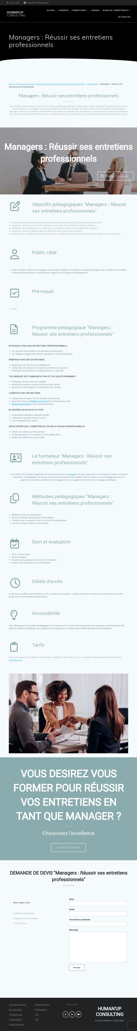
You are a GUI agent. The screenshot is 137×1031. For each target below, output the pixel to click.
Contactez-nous (16, 1014)
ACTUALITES (124, 17)
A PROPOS (63, 10)
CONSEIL (95, 10)
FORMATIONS (78, 10)
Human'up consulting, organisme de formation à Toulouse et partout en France (51, 84)
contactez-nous (15, 660)
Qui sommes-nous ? (17, 1004)
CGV (37, 1014)
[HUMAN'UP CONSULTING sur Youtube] (78, 1014)
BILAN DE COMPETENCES (115, 10)
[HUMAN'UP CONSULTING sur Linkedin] (72, 1014)
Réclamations (41, 1009)
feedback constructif (38, 401)
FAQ (37, 1019)
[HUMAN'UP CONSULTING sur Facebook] (65, 1014)
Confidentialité (15, 1019)
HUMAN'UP (16, 14)
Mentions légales (42, 1004)
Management (92, 84)
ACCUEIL (51, 10)
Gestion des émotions (21, 404)
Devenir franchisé (16, 1024)
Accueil (12, 84)
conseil (72, 474)
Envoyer (76, 968)
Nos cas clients (15, 1009)
